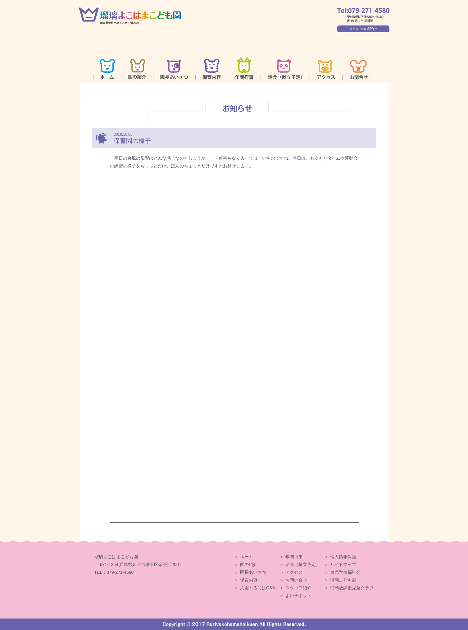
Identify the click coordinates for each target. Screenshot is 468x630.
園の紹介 (248, 564)
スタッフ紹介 (298, 587)
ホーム (246, 556)
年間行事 (294, 556)
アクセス (294, 572)
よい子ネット (298, 595)
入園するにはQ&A (257, 587)
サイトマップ (343, 564)
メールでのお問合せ (363, 28)
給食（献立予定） (302, 564)
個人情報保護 (343, 556)
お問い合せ (296, 580)
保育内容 (248, 580)
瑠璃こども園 (343, 580)
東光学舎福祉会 (345, 572)
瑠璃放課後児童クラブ (352, 587)
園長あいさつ (253, 572)
